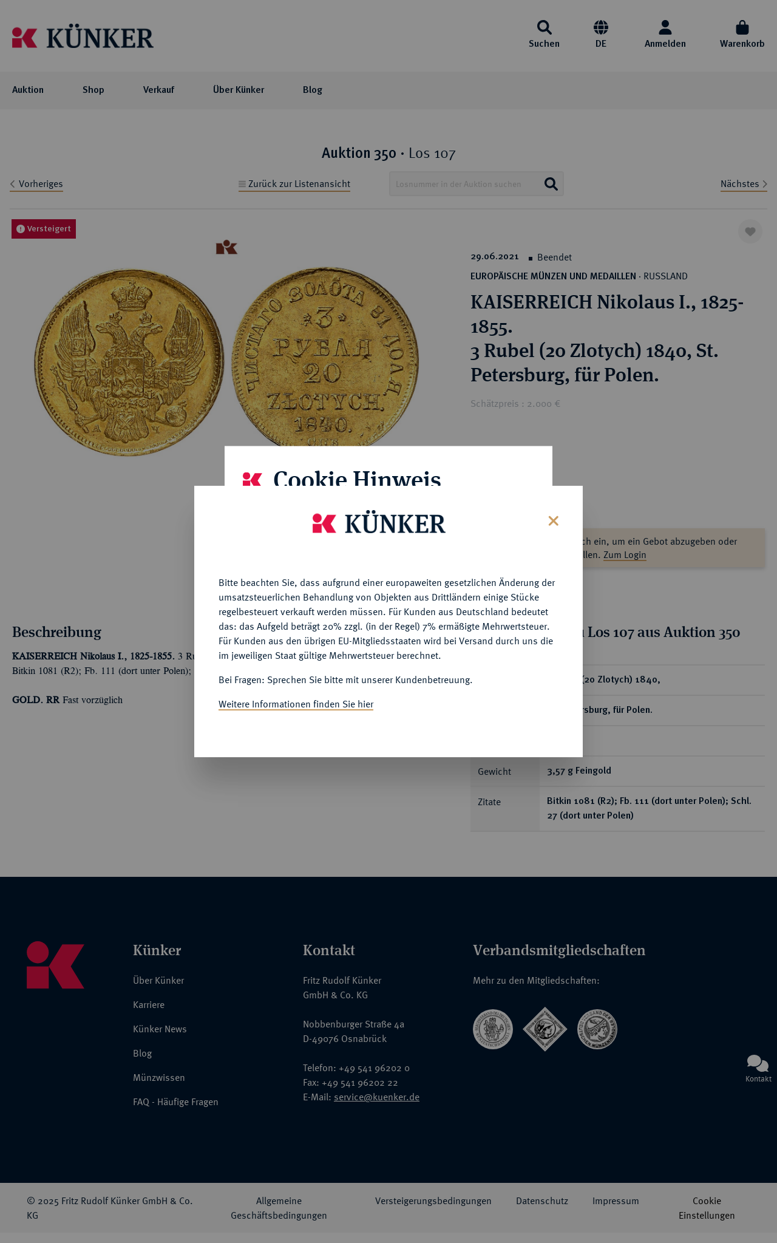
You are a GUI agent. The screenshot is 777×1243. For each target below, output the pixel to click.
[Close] (552, 518)
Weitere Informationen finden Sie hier (296, 702)
